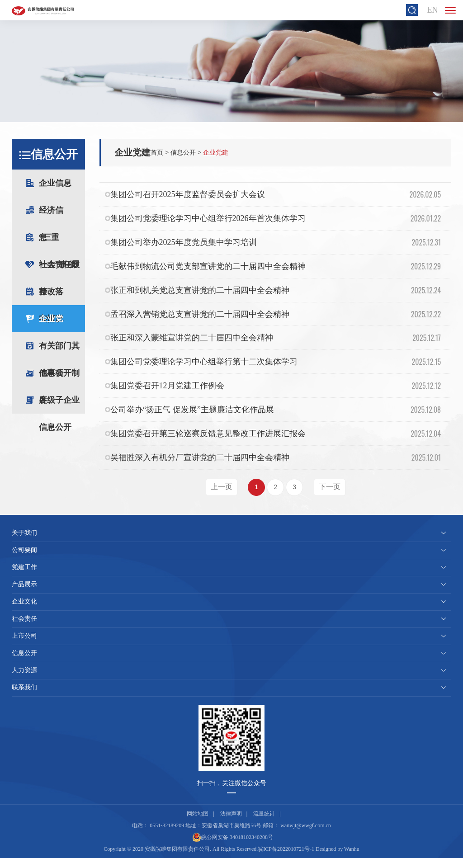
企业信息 (62, 188)
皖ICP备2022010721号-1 (286, 849)
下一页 (329, 486)
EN (432, 9)
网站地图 (197, 814)
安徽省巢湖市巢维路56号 (231, 825)
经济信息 (62, 215)
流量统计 (264, 814)
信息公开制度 (59, 377)
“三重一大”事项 (62, 242)
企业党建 (51, 323)
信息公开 (183, 152)
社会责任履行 (59, 269)
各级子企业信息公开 (59, 405)
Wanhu (351, 849)
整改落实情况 (62, 296)
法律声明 (231, 814)
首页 (157, 152)
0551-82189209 (167, 825)
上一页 (221, 486)
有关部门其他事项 (59, 350)
